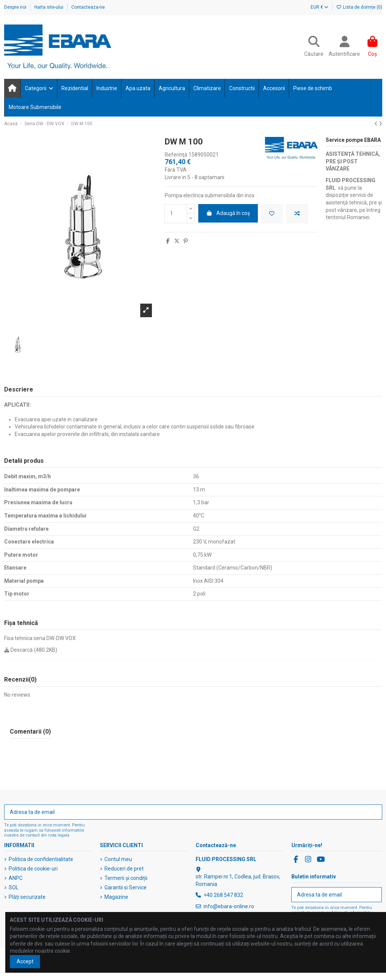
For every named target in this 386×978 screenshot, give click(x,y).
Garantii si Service (125, 887)
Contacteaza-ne (88, 7)
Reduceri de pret (124, 869)
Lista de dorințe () (359, 7)
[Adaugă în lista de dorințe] (272, 213)
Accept (25, 961)
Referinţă (176, 155)
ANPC (16, 878)
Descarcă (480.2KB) (30, 650)
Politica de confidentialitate (41, 859)
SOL (13, 887)
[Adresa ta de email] (185, 812)
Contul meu (118, 859)
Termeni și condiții (125, 878)
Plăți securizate (27, 897)
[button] (38, 88)
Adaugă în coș (228, 213)
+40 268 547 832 (223, 895)
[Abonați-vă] (374, 812)
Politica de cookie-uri (33, 869)
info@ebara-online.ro (229, 906)
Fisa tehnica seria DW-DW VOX (40, 638)
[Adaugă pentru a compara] (297, 213)
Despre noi (16, 7)
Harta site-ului (49, 7)
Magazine (116, 897)
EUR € (319, 7)
